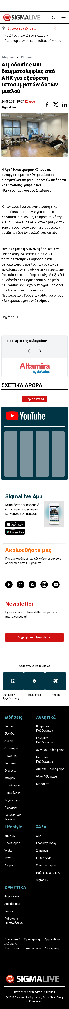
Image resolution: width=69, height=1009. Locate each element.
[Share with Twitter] (56, 105)
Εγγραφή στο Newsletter (34, 637)
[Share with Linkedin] (65, 105)
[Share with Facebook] (47, 105)
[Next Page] (40, 350)
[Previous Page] (28, 350)
